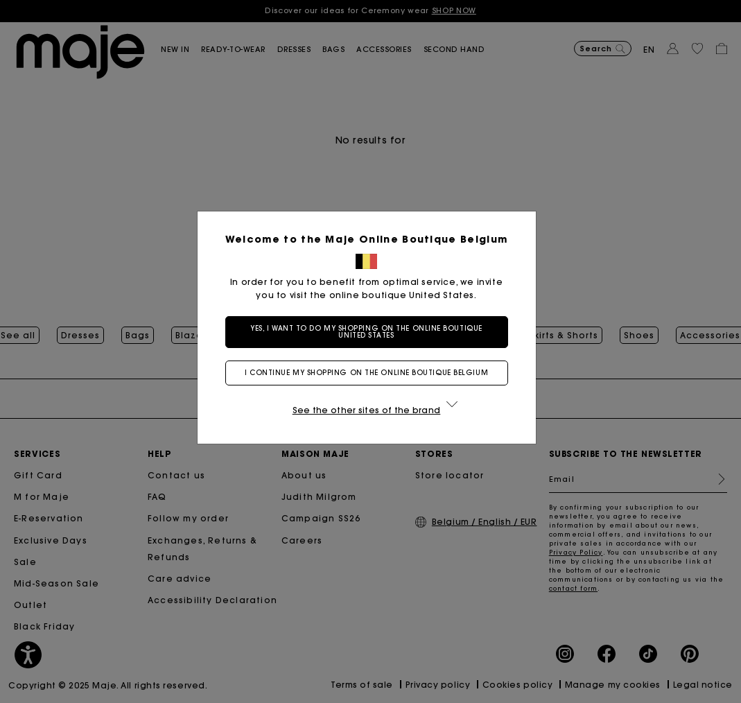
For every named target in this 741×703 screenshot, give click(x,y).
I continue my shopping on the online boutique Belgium (370, 372)
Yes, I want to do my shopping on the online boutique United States (370, 332)
